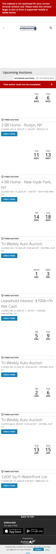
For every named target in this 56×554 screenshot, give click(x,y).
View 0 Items (9, 255)
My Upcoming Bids (45, 78)
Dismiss (38, 549)
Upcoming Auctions (24, 78)
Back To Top (28, 516)
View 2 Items (9, 134)
